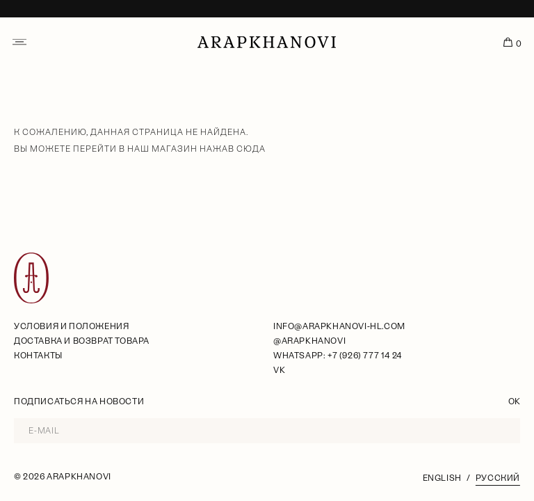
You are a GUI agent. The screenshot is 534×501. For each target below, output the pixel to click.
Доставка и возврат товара (81, 341)
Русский (498, 478)
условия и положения (71, 326)
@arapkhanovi (309, 341)
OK (514, 401)
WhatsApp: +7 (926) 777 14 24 (337, 355)
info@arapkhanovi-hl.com (339, 326)
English (442, 478)
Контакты (38, 355)
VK (279, 370)
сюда (251, 149)
